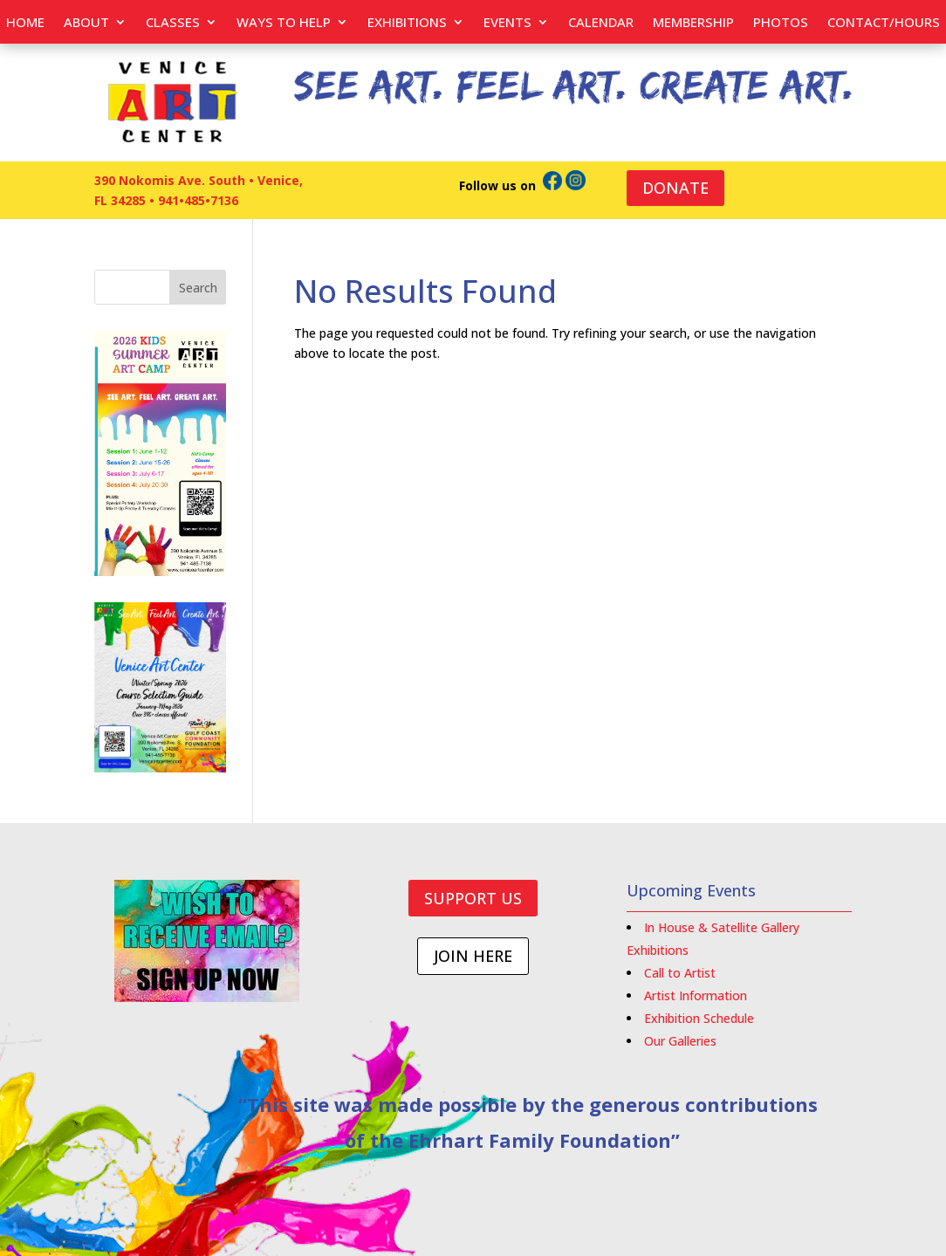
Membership (693, 23)
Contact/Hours (883, 23)
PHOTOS (780, 23)
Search (198, 287)
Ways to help (283, 23)
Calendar (601, 23)
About (86, 23)
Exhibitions (407, 23)
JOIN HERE (473, 955)
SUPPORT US (473, 898)
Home (25, 23)
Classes (173, 23)
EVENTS (507, 23)
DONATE (675, 187)
